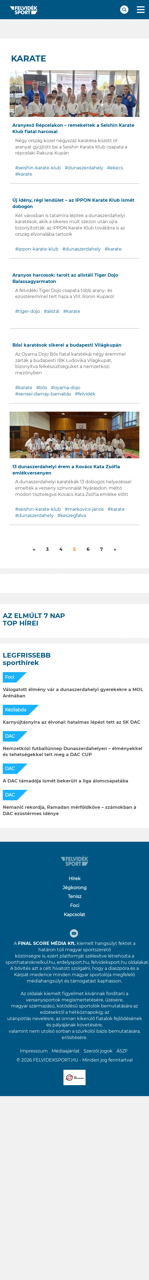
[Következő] (34, 549)
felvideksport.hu (109, 962)
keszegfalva (73, 515)
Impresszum (34, 1051)
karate (25, 174)
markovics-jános (86, 509)
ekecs (116, 167)
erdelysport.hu (73, 962)
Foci (9, 677)
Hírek (75, 878)
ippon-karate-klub (38, 249)
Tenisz (74, 896)
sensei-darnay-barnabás (44, 394)
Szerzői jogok (98, 1051)
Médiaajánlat (66, 1051)
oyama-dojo (67, 387)
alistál (53, 311)
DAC (10, 736)
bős (43, 387)
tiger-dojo (29, 311)
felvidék (86, 394)
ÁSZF (122, 1051)
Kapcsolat (74, 914)
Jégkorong (75, 887)
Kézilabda (15, 709)
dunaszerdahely (85, 167)
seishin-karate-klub (39, 167)
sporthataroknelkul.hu (30, 962)
